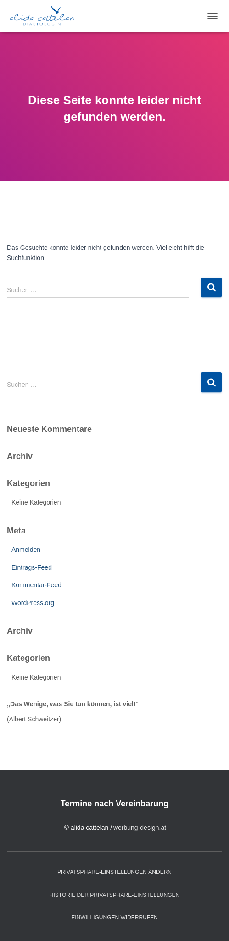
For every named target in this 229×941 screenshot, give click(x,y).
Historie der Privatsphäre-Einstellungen (114, 895)
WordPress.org (32, 603)
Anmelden (25, 549)
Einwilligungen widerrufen (114, 917)
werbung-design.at (139, 827)
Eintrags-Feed (31, 567)
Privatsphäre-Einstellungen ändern (114, 872)
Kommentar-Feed (36, 585)
